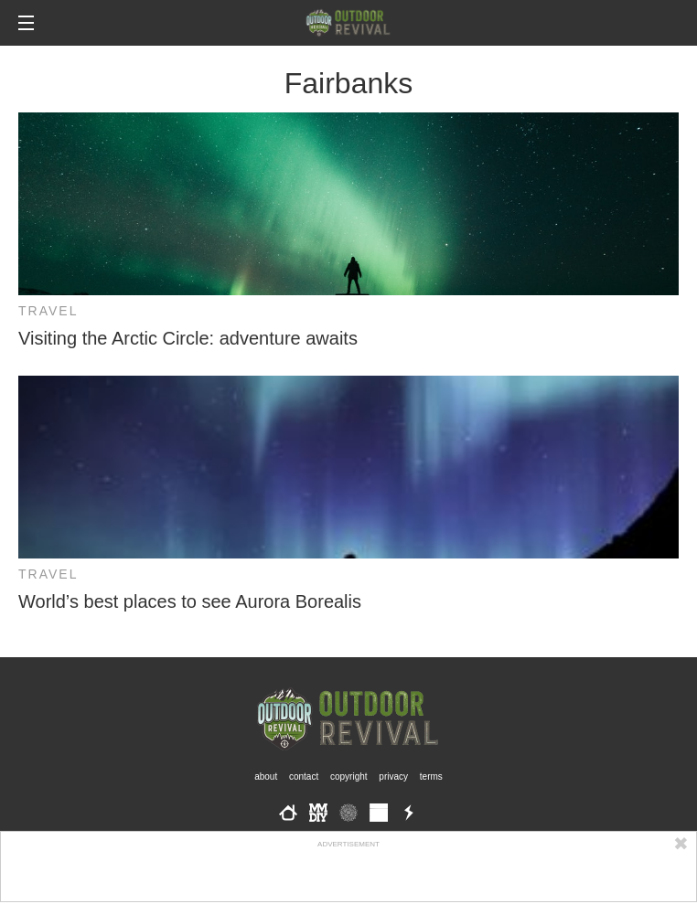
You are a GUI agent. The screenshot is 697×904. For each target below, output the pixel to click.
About (265, 776)
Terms (431, 776)
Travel (48, 310)
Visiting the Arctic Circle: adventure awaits (188, 338)
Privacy (393, 776)
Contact (303, 776)
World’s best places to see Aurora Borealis (189, 601)
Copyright (349, 776)
